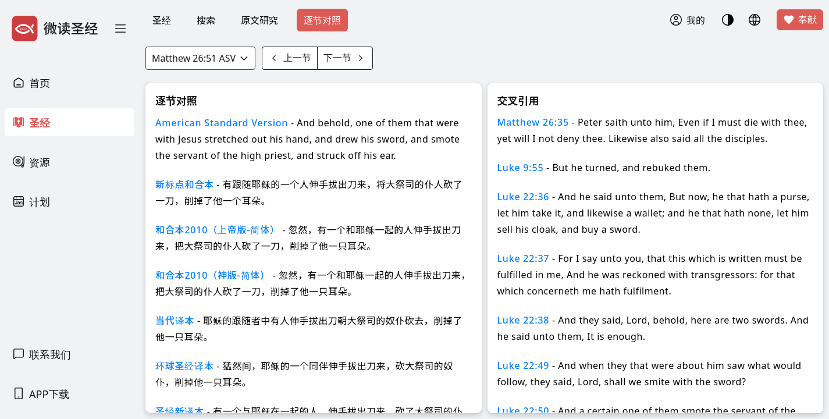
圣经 (161, 20)
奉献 (800, 20)
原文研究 (259, 20)
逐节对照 (322, 20)
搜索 (206, 20)
